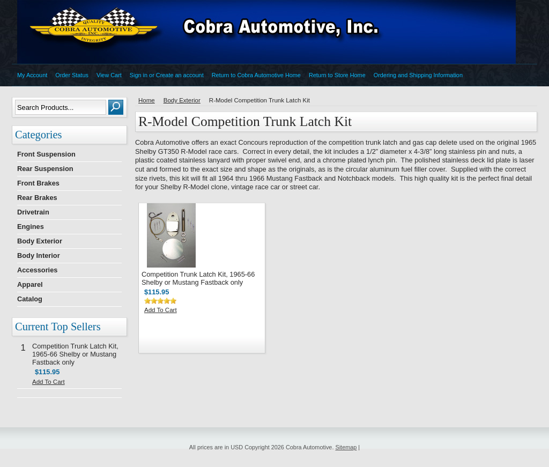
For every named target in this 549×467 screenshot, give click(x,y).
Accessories (37, 270)
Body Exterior (39, 241)
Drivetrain (33, 212)
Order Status (71, 75)
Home (146, 100)
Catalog (29, 299)
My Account (32, 75)
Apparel (30, 284)
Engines (30, 227)
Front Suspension (46, 154)
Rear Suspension (45, 169)
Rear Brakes (37, 198)
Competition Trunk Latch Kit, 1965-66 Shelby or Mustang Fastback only (75, 354)
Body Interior (38, 255)
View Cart (109, 75)
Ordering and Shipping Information (418, 75)
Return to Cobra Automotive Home (256, 75)
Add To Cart (48, 382)
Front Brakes (38, 183)
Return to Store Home (337, 75)
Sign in (138, 75)
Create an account (180, 75)
